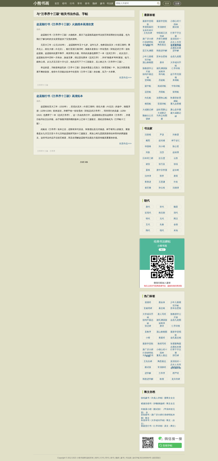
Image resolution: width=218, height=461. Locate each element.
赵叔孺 (176, 152)
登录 (167, 3)
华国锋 (148, 146)
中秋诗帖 (176, 86)
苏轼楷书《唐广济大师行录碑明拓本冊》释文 (158, 414)
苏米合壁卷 (162, 56)
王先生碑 (148, 33)
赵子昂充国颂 (175, 74)
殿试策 (176, 27)
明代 (148, 218)
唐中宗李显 (162, 170)
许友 (176, 182)
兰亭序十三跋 (42, 85)
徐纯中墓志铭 (148, 74)
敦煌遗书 (176, 367)
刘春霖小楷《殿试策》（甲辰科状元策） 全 (158, 409)
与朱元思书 (148, 355)
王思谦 (162, 182)
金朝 (176, 224)
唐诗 (162, 62)
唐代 (148, 207)
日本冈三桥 (148, 158)
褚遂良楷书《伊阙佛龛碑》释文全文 (158, 403)
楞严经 (176, 373)
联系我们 (157, 458)
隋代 (148, 230)
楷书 (64, 3)
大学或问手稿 (175, 62)
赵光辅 (162, 140)
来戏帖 (176, 80)
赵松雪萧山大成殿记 (162, 109)
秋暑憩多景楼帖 (175, 98)
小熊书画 (41, 3)
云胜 (176, 158)
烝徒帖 (162, 80)
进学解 (176, 50)
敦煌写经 (162, 343)
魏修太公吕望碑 (148, 115)
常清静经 (162, 27)
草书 (79, 3)
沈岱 (162, 152)
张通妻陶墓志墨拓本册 (175, 44)
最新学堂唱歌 (148, 21)
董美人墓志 (162, 355)
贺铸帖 (148, 80)
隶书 (87, 3)
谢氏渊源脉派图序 (162, 68)
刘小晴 (162, 146)
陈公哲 (176, 146)
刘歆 (148, 152)
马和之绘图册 (162, 115)
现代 (162, 230)
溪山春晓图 (148, 62)
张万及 (162, 164)
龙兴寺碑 (176, 379)
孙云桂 (162, 187)
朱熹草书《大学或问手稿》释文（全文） (158, 420)
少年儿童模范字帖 (148, 56)
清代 (176, 212)
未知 (176, 230)
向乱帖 (148, 98)
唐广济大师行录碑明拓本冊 (148, 39)
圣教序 (148, 332)
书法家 (110, 3)
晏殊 (148, 170)
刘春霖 (176, 134)
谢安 (148, 164)
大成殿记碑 (148, 109)
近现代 (148, 212)
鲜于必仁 (176, 140)
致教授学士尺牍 (148, 68)
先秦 (162, 224)
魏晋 (176, 207)
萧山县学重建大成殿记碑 (175, 109)
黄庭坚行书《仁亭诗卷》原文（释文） (159, 426)
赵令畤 (176, 170)
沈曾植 (148, 134)
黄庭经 (162, 337)
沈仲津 (148, 176)
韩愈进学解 (162, 50)
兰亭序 (52, 151)
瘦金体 (162, 302)
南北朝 (162, 212)
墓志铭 (162, 308)
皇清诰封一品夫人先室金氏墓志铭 (175, 39)
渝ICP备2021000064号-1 (143, 458)
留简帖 (176, 92)
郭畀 (162, 176)
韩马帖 (162, 74)
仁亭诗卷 (176, 68)
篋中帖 (148, 86)
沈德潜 (176, 187)
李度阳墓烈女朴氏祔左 (148, 27)
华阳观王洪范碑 (162, 33)
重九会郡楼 (175, 103)
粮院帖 (148, 103)
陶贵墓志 (162, 44)
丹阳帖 (162, 92)
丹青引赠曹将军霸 (162, 39)
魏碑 (94, 3)
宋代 (162, 207)
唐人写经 (162, 314)
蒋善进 (148, 182)
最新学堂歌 (162, 21)
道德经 (148, 302)
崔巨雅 (148, 187)
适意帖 (148, 92)
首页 (57, 3)
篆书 (102, 3)
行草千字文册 (175, 33)
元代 (38, 29)
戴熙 (148, 140)
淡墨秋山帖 (162, 98)
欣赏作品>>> (125, 77)
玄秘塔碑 (148, 308)
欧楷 (162, 379)
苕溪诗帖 (162, 103)
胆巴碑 (176, 355)
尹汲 (162, 134)
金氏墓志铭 (148, 44)
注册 (177, 3)
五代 (148, 224)
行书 (72, 3)
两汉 (176, 218)
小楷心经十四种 (175, 21)
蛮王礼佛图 (148, 50)
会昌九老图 (175, 56)
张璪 (176, 164)
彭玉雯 (162, 158)
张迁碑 (148, 326)
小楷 (148, 337)
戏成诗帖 (162, 86)
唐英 (176, 176)
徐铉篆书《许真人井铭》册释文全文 (158, 398)
